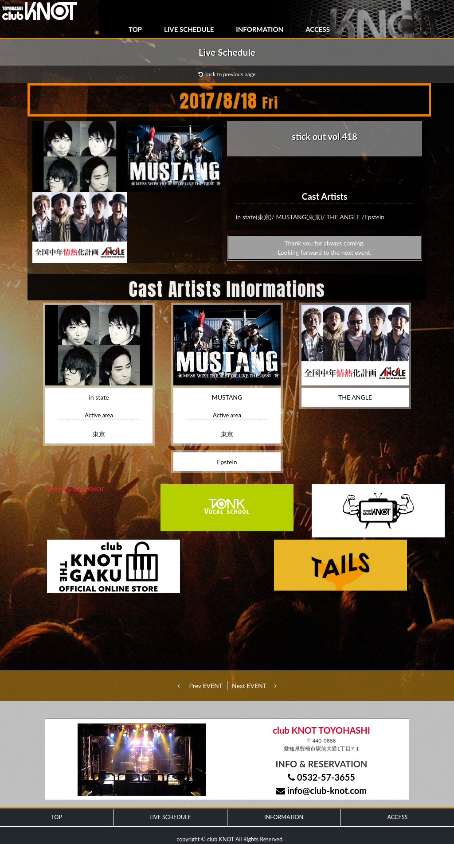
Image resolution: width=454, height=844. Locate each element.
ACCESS (317, 29)
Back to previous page (227, 74)
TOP (135, 29)
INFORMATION (259, 29)
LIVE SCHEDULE (189, 29)
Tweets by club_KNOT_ (75, 489)
